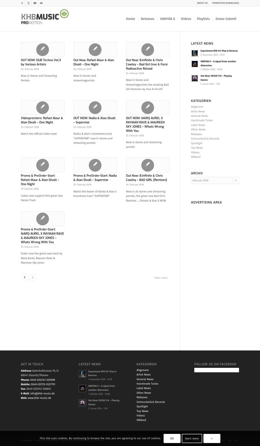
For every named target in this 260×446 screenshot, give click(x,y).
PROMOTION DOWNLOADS (225, 3)
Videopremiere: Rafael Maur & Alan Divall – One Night (42, 120)
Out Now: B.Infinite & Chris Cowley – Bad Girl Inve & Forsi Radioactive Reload (146, 64)
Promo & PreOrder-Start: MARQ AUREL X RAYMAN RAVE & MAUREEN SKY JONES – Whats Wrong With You (42, 235)
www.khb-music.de (39, 397)
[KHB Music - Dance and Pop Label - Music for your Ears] (48, 19)
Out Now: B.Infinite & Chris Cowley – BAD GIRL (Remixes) (146, 178)
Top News (197, 147)
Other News (198, 129)
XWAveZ (195, 156)
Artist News (198, 111)
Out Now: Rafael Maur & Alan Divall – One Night (93, 62)
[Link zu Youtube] (35, 3)
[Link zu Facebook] (22, 3)
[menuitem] (202, 3)
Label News (198, 125)
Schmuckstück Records (205, 138)
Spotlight (196, 143)
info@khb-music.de (42, 393)
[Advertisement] (215, 269)
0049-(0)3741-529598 (42, 379)
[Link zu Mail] (41, 3)
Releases (196, 134)
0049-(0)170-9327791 (43, 384)
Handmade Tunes (202, 120)
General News (199, 115)
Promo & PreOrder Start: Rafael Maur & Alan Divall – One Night (40, 180)
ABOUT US (202, 3)
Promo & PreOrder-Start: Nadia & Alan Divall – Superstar (95, 178)
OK (172, 438)
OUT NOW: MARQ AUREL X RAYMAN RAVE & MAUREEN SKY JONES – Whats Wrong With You (145, 124)
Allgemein (197, 106)
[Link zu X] (28, 3)
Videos (195, 152)
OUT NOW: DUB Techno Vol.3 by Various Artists (41, 62)
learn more (192, 438)
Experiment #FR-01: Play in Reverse (219, 50)
